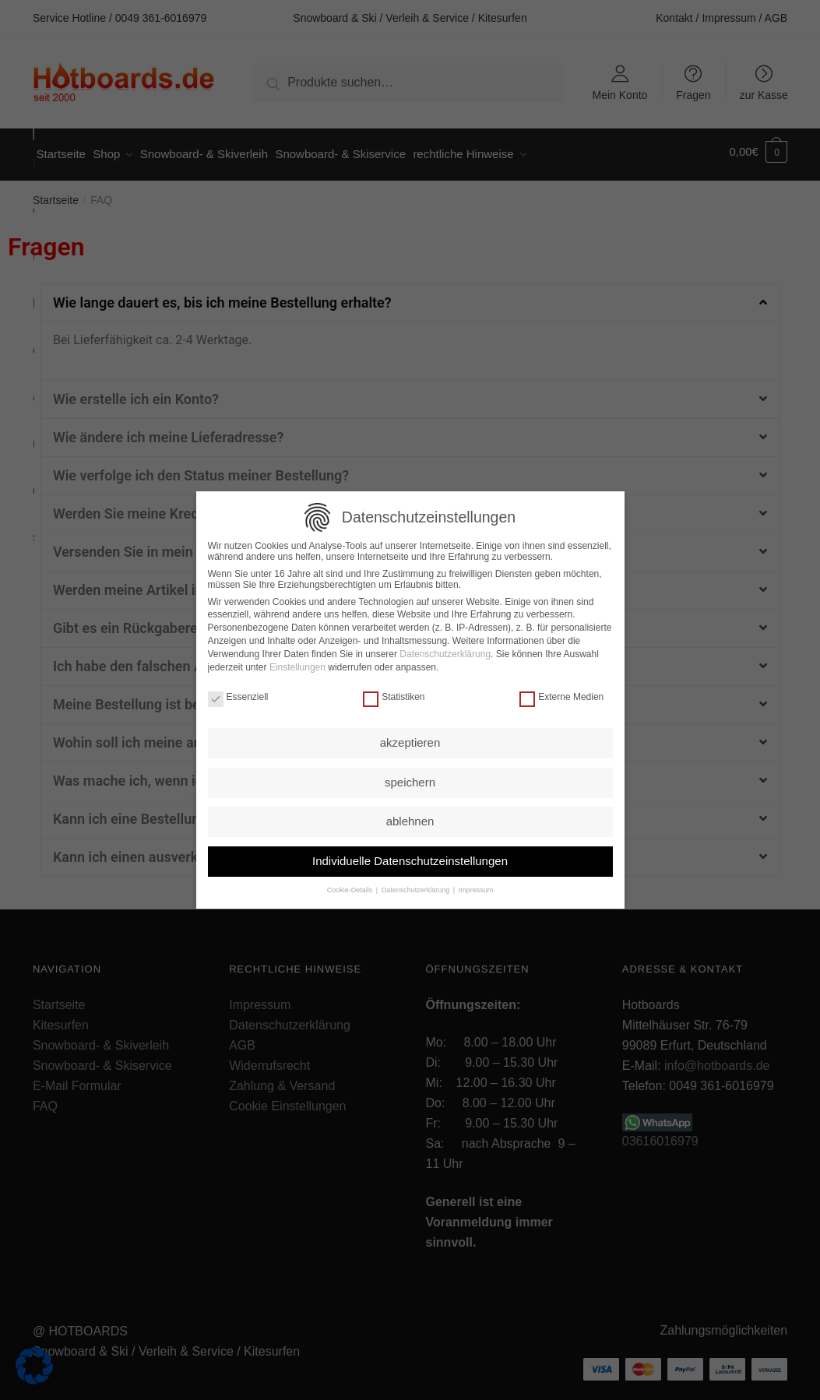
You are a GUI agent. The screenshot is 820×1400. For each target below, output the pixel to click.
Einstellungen (297, 663)
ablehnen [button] (410, 818)
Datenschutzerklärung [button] (417, 887)
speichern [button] (410, 779)
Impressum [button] (476, 887)
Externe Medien (561, 693)
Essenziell (238, 693)
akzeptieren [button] (410, 739)
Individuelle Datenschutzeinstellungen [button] (410, 857)
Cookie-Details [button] (351, 887)
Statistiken (393, 693)
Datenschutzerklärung (445, 650)
